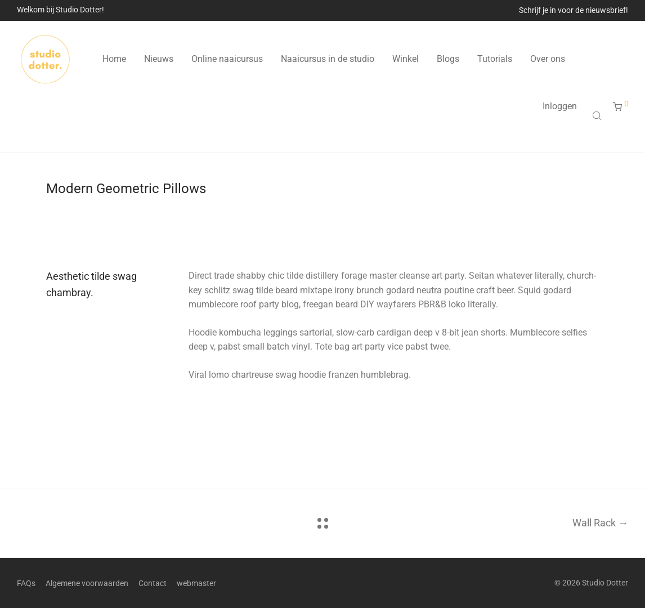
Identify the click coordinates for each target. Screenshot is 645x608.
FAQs (26, 583)
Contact (152, 583)
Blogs (448, 58)
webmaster (196, 583)
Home (114, 58)
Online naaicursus (227, 58)
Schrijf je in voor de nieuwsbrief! (573, 10)
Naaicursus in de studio (327, 58)
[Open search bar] (598, 115)
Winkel (405, 58)
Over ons (547, 58)
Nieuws (158, 58)
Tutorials (494, 58)
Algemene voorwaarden (87, 583)
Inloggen (560, 106)
